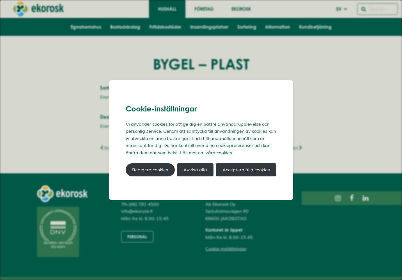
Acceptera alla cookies (246, 169)
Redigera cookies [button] (150, 169)
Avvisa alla (195, 169)
